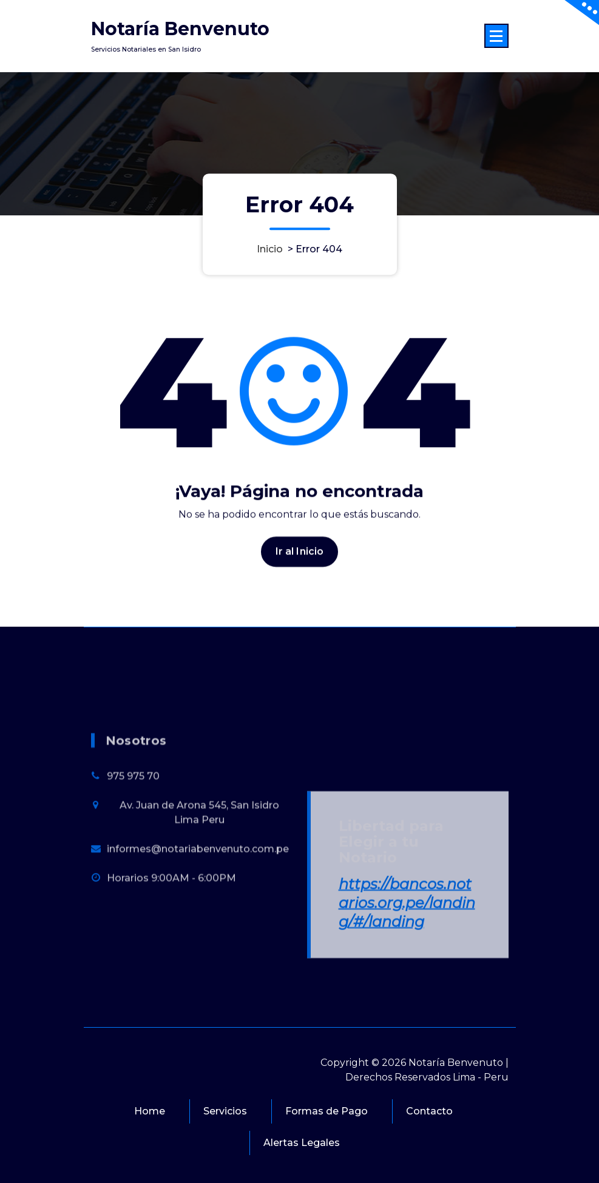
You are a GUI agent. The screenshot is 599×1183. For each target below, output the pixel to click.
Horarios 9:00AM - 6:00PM (171, 984)
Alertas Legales (301, 1142)
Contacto (429, 1111)
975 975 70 (133, 882)
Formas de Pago (326, 1111)
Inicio (270, 249)
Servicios (225, 1111)
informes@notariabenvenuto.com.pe (198, 955)
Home (149, 1111)
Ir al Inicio (300, 564)
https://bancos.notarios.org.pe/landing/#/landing (407, 1009)
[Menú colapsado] (496, 36)
